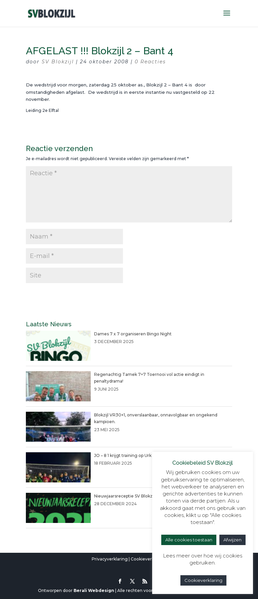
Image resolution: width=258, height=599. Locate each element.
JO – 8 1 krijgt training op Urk (123, 455)
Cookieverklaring (148, 558)
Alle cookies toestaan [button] (188, 539)
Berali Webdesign (94, 590)
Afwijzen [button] (232, 539)
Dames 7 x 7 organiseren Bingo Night (133, 333)
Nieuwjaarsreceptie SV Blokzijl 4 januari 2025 (140, 495)
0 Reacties (150, 62)
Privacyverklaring (110, 558)
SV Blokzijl (58, 62)
